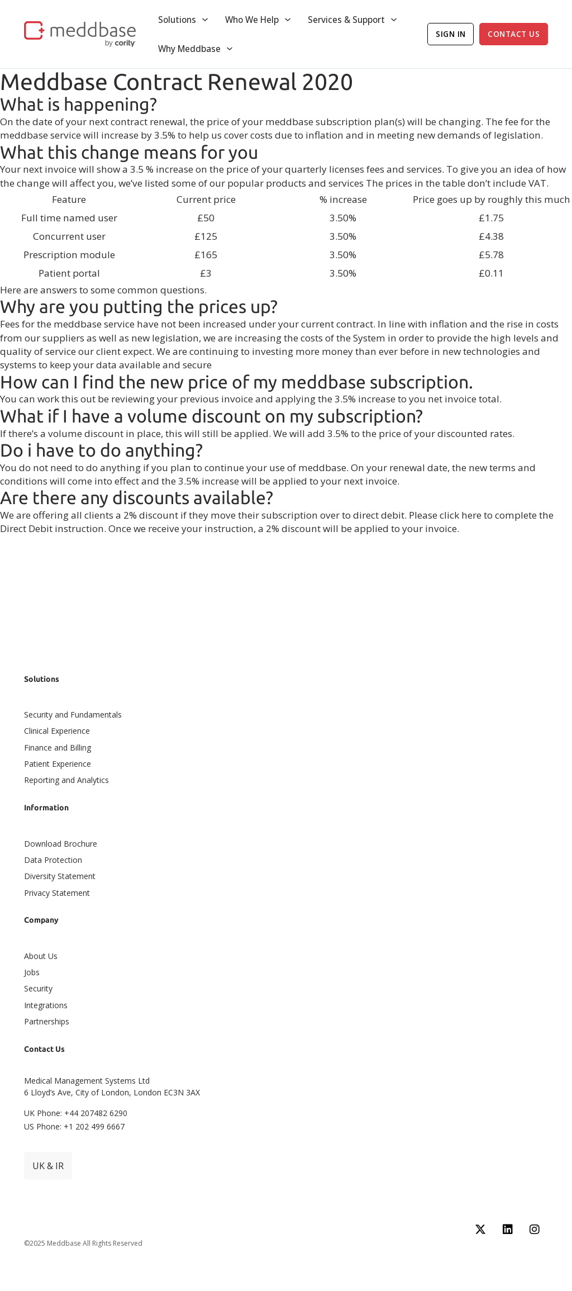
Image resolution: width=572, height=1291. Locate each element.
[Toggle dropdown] (205, 19)
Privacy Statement (57, 892)
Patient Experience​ (57, 763)
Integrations (46, 1005)
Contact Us (514, 34)
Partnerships (46, 1021)
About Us (41, 956)
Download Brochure (60, 843)
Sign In (451, 34)
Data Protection (53, 860)
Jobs (32, 972)
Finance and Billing (57, 747)
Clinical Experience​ (57, 730)
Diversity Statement (60, 876)
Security (38, 988)
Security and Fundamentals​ (73, 714)
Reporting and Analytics (66, 780)
